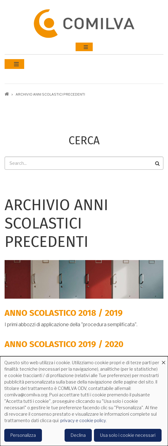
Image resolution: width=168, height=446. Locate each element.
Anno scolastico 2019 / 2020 (64, 344)
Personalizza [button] (23, 435)
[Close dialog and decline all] (163, 360)
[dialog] (84, 401)
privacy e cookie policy (83, 420)
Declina (78, 435)
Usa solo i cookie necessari (127, 435)
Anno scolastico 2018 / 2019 (64, 313)
